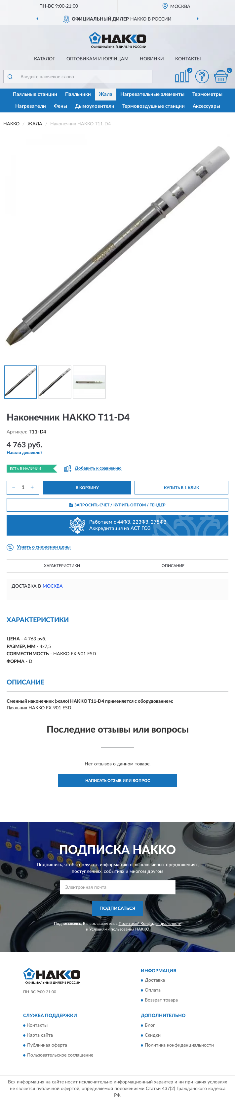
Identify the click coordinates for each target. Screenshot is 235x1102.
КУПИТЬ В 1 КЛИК (181, 488)
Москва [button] (53, 586)
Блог (150, 1025)
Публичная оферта (47, 1045)
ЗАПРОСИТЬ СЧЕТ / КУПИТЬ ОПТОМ (117, 505)
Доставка (155, 980)
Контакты (188, 59)
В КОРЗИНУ (87, 488)
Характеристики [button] (62, 566)
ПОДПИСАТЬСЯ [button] (117, 908)
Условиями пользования (111, 929)
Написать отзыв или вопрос (117, 781)
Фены (60, 106)
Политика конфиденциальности (179, 1045)
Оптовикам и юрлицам (97, 59)
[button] (202, 76)
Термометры (207, 94)
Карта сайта (40, 1035)
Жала (105, 94)
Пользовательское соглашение (60, 1055)
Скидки (153, 1035)
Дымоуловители (94, 106)
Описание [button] (173, 566)
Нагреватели (30, 106)
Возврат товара (161, 1000)
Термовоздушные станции (153, 106)
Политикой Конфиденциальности (150, 924)
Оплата (153, 990)
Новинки (152, 59)
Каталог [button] (44, 59)
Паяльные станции (35, 94)
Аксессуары (206, 106)
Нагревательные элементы (152, 94)
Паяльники (78, 94)
